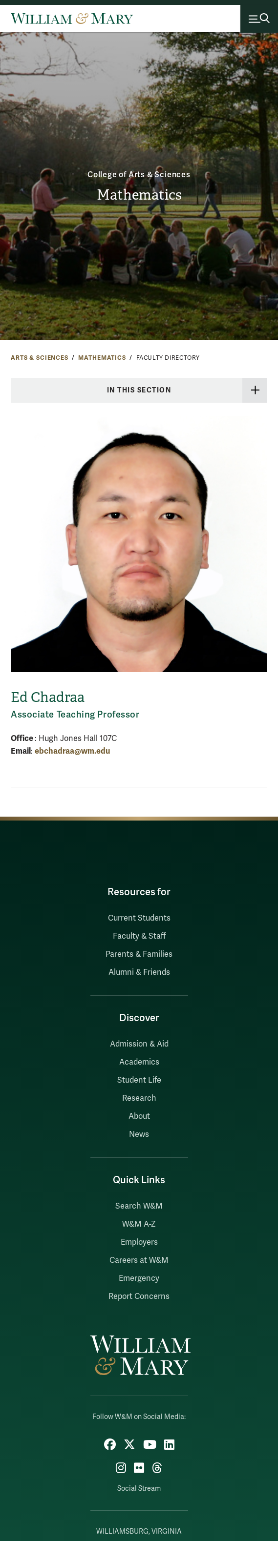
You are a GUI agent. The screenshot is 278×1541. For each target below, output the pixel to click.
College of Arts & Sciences (139, 175)
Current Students (139, 918)
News (139, 1134)
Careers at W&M (139, 1260)
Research (139, 1098)
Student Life (139, 1080)
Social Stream (139, 1488)
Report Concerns (139, 1296)
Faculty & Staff (139, 936)
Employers (139, 1242)
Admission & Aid (139, 1044)
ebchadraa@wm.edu (72, 751)
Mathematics (139, 195)
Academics (139, 1062)
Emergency (139, 1278)
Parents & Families (139, 954)
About (139, 1116)
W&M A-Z (139, 1224)
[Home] (72, 18)
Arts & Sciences (39, 358)
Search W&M (139, 1206)
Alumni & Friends (139, 972)
